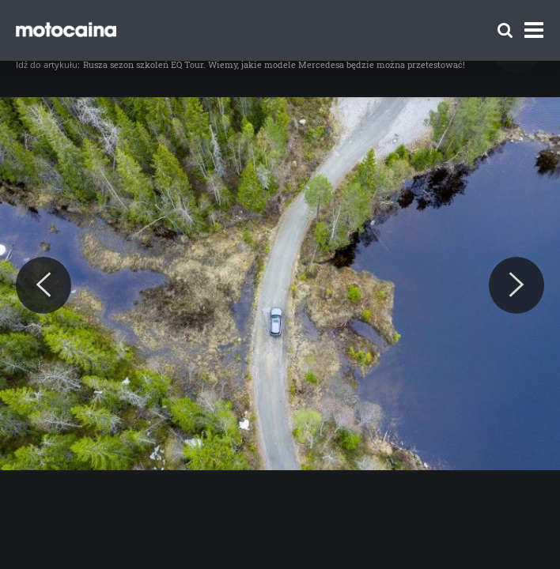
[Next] (516, 285)
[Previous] (43, 285)
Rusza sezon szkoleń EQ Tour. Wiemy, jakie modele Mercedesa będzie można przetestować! (274, 64)
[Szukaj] (505, 30)
